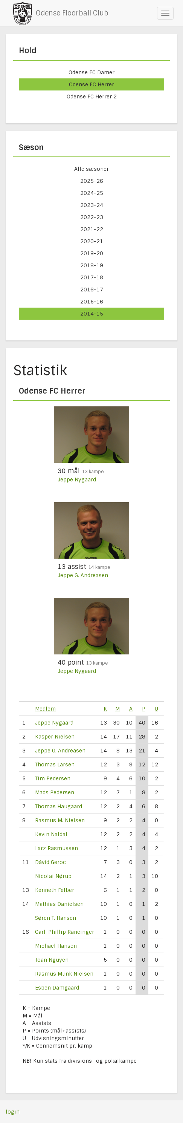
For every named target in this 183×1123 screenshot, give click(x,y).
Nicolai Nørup (53, 876)
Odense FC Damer (91, 72)
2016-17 (91, 289)
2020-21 (91, 241)
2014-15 (91, 313)
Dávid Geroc (50, 862)
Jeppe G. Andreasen (83, 575)
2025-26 (91, 181)
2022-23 (91, 217)
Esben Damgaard (57, 987)
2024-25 (91, 193)
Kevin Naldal (51, 834)
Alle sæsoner (91, 168)
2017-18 (91, 277)
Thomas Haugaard (58, 806)
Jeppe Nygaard (77, 479)
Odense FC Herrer (91, 84)
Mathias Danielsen (59, 904)
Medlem (45, 708)
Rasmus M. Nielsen (60, 820)
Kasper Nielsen (55, 736)
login (13, 1111)
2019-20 (91, 253)
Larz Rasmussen (56, 848)
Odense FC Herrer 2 (92, 96)
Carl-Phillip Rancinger (64, 931)
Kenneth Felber (54, 890)
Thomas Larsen (55, 764)
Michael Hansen (56, 945)
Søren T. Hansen (55, 918)
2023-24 (91, 205)
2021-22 (91, 229)
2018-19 (91, 265)
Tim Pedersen (52, 778)
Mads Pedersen (54, 792)
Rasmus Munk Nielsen (64, 973)
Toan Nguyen (52, 959)
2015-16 (91, 301)
